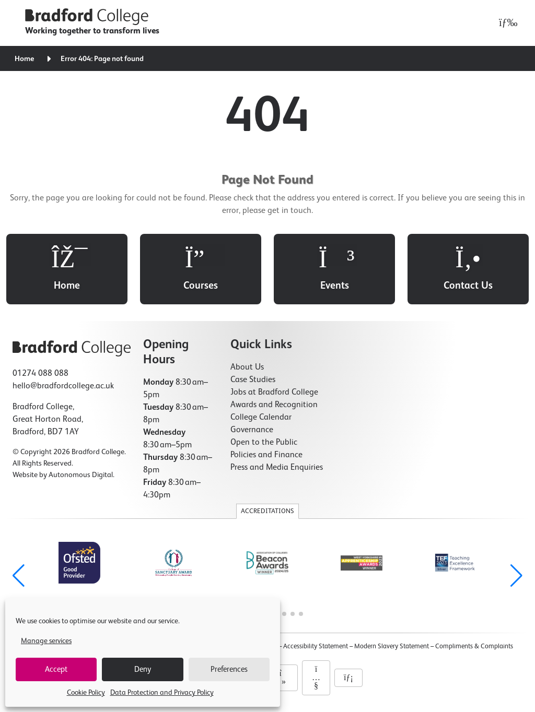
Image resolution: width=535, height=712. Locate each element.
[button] (516, 575)
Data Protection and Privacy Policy (162, 692)
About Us (247, 367)
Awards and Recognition (274, 405)
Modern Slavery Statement (391, 646)
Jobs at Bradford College (274, 392)
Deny (142, 669)
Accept (56, 669)
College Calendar (261, 417)
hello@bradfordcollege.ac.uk (63, 386)
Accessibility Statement (315, 646)
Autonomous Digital (81, 475)
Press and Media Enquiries (276, 468)
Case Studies (252, 380)
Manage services (46, 641)
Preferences (229, 669)
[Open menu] (505, 23)
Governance (251, 430)
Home (24, 59)
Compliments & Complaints (474, 646)
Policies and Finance (266, 455)
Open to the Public (263, 442)
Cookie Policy (86, 692)
